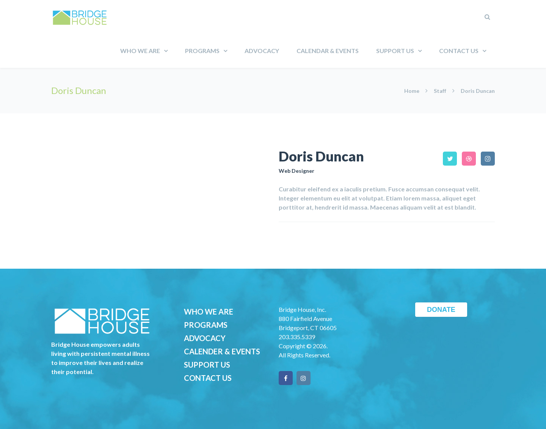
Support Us (395, 50)
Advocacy (262, 50)
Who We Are (140, 50)
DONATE (441, 309)
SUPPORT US (207, 364)
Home (412, 91)
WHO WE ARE (208, 311)
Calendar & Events (328, 50)
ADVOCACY (205, 338)
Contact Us (459, 50)
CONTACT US (208, 377)
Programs (202, 50)
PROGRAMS (206, 324)
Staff (440, 91)
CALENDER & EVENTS (222, 351)
